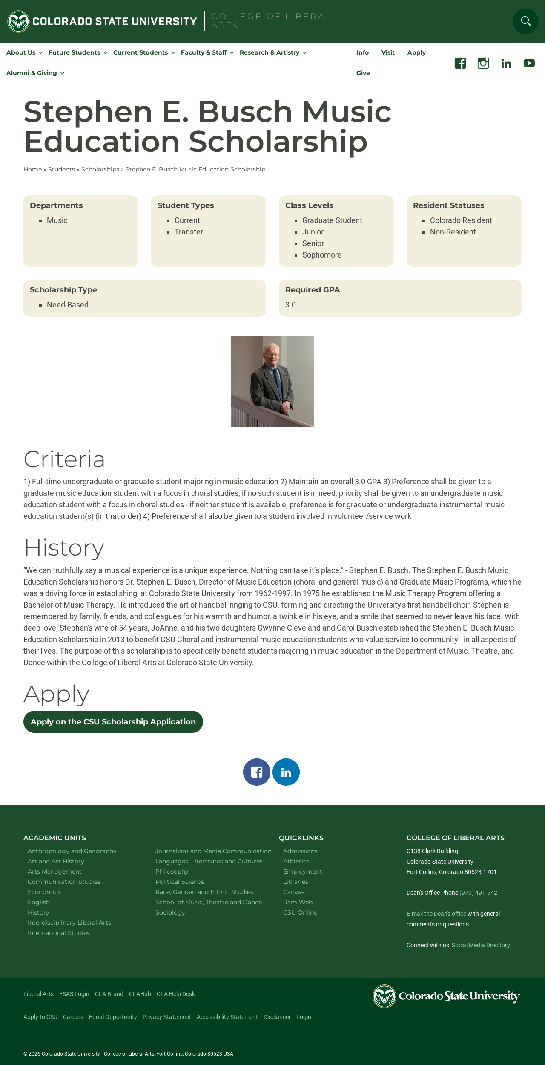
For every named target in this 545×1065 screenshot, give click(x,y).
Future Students (74, 52)
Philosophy (183, 871)
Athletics (296, 861)
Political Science (191, 881)
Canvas (293, 892)
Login (303, 1016)
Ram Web (298, 902)
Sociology (181, 912)
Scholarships (100, 169)
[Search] (526, 21)
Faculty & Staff (204, 52)
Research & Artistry (269, 52)
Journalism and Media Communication (208, 851)
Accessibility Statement (227, 1016)
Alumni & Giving (31, 73)
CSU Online (300, 912)
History (49, 912)
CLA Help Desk (176, 993)
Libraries (295, 882)
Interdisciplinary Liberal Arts (81, 922)
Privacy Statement (167, 1016)
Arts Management (66, 871)
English (49, 902)
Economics (55, 892)
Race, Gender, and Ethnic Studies (208, 892)
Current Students (140, 52)
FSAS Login (74, 993)
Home (32, 169)
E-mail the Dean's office (436, 913)
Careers (73, 1016)
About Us (20, 52)
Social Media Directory (481, 945)
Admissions (300, 851)
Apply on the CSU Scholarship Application (113, 721)
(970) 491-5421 (480, 892)
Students (61, 169)
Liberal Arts (38, 993)
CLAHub (140, 993)
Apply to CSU (40, 1016)
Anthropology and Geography (80, 851)
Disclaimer (277, 1016)
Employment (302, 871)
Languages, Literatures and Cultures (208, 861)
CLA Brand (109, 993)
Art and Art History (67, 861)
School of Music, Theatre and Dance (208, 902)
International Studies (69, 933)
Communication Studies (75, 881)
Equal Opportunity (113, 1016)
